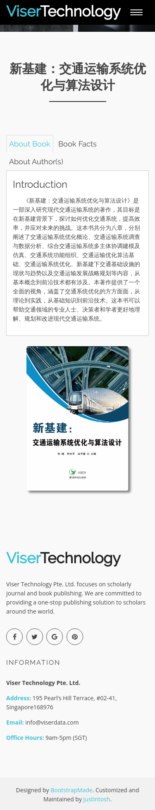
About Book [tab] (29, 143)
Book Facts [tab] (77, 143)
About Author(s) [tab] (36, 161)
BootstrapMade (71, 790)
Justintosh (96, 799)
